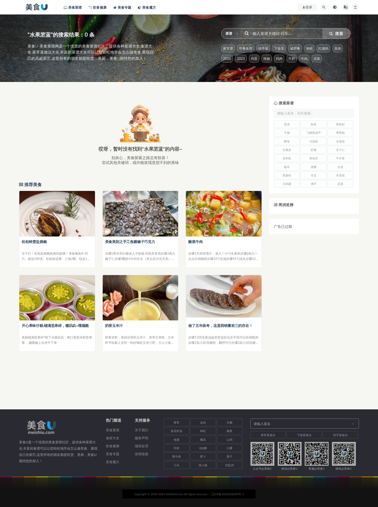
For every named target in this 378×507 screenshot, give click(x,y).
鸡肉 (279, 58)
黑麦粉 (287, 175)
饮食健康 (112, 446)
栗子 (229, 456)
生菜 (340, 167)
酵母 (287, 141)
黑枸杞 (340, 124)
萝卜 (203, 456)
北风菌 (287, 184)
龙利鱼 (287, 158)
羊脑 (229, 422)
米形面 (340, 175)
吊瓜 (314, 175)
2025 (241, 58)
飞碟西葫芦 (313, 133)
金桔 (203, 422)
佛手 (314, 184)
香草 (176, 422)
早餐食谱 (245, 48)
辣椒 (266, 58)
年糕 (176, 448)
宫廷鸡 (229, 465)
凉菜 (316, 58)
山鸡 (229, 439)
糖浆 (229, 431)
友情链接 (141, 454)
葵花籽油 (176, 431)
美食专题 (112, 454)
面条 (337, 48)
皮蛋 (340, 184)
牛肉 (304, 58)
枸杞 (203, 431)
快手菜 (263, 48)
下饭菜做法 (304, 435)
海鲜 (309, 48)
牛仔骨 (340, 158)
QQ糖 (203, 448)
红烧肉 (323, 48)
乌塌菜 (313, 141)
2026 (227, 58)
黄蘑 (314, 167)
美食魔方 (112, 462)
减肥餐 (295, 48)
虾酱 (314, 150)
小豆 (176, 465)
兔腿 (176, 439)
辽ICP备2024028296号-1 (227, 494)
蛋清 (287, 124)
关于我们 (141, 430)
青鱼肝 (313, 158)
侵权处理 (141, 446)
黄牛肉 (176, 456)
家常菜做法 (268, 435)
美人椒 (203, 465)
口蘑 (229, 448)
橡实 (203, 439)
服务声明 (141, 438)
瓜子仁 (340, 150)
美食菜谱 (112, 430)
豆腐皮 (287, 150)
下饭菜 (279, 48)
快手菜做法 (340, 435)
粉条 (314, 124)
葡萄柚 (340, 133)
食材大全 (112, 438)
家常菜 (228, 48)
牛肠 (287, 133)
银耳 (287, 167)
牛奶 (291, 58)
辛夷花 (340, 141)
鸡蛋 (254, 58)
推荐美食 (32, 184)
